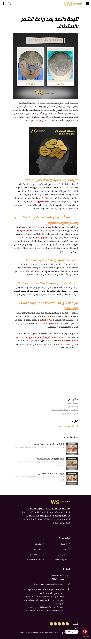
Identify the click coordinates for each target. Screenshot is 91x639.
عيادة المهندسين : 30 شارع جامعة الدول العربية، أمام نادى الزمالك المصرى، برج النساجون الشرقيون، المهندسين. (43, 600)
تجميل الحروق (72, 403)
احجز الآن (37, 549)
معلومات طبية (61, 559)
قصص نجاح (62, 554)
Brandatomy (24, 633)
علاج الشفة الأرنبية (70, 413)
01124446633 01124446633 (58, 577)
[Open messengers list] (85, 631)
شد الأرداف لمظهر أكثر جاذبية (65, 410)
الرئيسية (64, 544)
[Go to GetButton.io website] (85, 636)
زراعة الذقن (73, 406)
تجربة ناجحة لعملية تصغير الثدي (51, 473)
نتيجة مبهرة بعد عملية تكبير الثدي (50, 458)
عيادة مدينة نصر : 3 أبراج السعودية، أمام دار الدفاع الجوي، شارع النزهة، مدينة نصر (44, 591)
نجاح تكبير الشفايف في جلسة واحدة (49, 444)
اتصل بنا (38, 544)
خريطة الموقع (35, 554)
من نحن (64, 549)
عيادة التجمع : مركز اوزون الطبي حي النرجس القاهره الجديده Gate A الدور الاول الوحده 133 (45, 608)
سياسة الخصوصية (34, 559)
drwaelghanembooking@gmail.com (49, 584)
